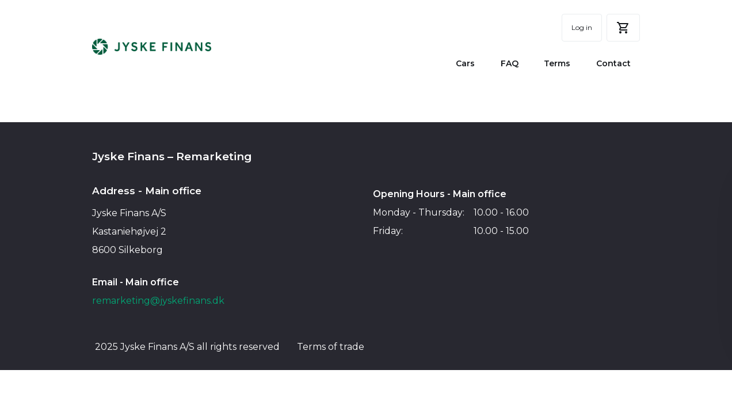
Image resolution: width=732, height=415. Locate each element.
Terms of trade (330, 346)
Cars (465, 63)
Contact (613, 63)
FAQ (509, 63)
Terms (557, 63)
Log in (581, 27)
